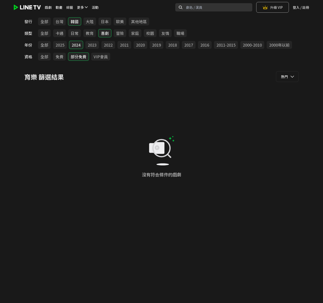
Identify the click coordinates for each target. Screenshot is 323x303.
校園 (150, 33)
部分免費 (78, 57)
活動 (95, 7)
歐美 (120, 21)
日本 (105, 21)
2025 (60, 45)
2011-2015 (225, 45)
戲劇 (48, 7)
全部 (44, 21)
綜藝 (69, 7)
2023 (92, 45)
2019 (156, 45)
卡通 (59, 33)
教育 (90, 33)
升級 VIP (272, 7)
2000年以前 (279, 45)
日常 (74, 33)
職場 (180, 33)
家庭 (135, 33)
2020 (140, 45)
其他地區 (139, 21)
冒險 (120, 33)
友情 (165, 33)
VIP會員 (101, 57)
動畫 (59, 7)
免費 (59, 57)
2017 (188, 45)
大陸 (90, 21)
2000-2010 (252, 45)
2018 (172, 45)
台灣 (59, 21)
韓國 (74, 21)
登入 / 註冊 (301, 7)
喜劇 (105, 33)
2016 (204, 45)
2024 (76, 45)
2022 (108, 45)
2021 (124, 45)
